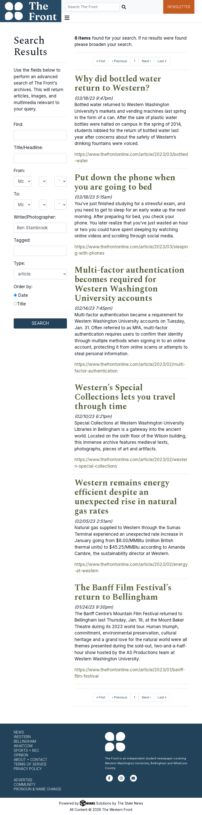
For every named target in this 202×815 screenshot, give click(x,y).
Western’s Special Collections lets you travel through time (125, 397)
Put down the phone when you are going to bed (125, 182)
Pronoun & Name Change (37, 789)
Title (20, 303)
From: (19, 170)
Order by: (23, 286)
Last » (162, 61)
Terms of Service (30, 764)
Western (22, 737)
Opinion (21, 755)
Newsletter (179, 7)
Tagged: (22, 240)
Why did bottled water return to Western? (118, 84)
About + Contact (30, 759)
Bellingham (25, 741)
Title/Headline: (28, 147)
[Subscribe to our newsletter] (133, 780)
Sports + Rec (26, 750)
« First (100, 61)
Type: (19, 263)
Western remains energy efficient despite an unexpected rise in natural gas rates (126, 497)
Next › (146, 61)
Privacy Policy (28, 769)
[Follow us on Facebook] (109, 780)
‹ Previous (119, 61)
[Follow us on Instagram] (121, 780)
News (19, 732)
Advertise (23, 780)
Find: (18, 124)
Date (21, 295)
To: (17, 194)
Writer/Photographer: (35, 217)
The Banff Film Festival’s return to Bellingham (123, 592)
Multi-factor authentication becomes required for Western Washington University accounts (130, 284)
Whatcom (23, 746)
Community (24, 784)
